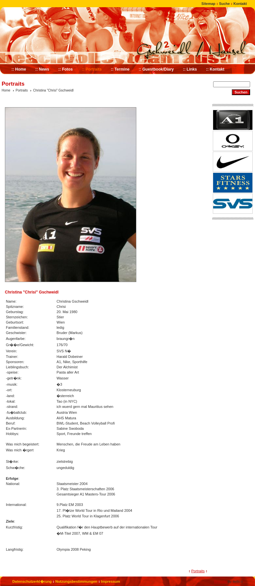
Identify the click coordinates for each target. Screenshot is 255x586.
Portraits (22, 90)
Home (6, 90)
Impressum (110, 581)
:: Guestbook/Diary (156, 69)
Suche (224, 4)
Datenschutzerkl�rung (32, 581)
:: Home (18, 69)
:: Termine (120, 69)
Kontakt (240, 4)
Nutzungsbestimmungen (76, 581)
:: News (42, 69)
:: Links (190, 69)
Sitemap (208, 4)
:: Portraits (92, 69)
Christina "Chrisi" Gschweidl (53, 90)
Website (220, 581)
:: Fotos (65, 69)
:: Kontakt (215, 69)
